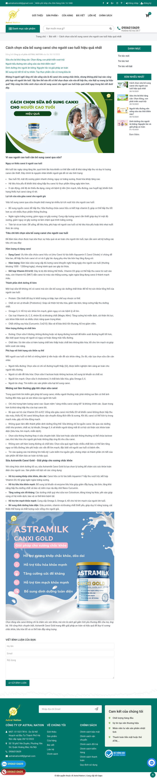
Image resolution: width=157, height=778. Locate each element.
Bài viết (80, 15)
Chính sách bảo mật (90, 732)
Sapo (100, 776)
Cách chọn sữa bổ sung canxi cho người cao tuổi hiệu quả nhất (140, 86)
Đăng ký (146, 3)
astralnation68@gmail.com (19, 3)
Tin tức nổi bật (125, 66)
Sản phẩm (52, 15)
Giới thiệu (37, 15)
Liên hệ (92, 15)
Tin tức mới (123, 56)
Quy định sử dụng (88, 765)
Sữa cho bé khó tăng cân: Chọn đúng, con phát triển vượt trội (35, 59)
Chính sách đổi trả (89, 744)
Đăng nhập (132, 3)
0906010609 (131, 28)
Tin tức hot (123, 61)
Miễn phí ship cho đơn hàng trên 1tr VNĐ (54, 3)
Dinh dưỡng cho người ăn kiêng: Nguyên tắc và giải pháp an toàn (37, 68)
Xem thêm (134, 134)
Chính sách (105, 15)
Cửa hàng (67, 15)
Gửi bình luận (17, 683)
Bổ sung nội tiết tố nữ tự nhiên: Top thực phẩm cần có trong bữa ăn (38, 72)
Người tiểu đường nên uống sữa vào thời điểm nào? (31, 64)
